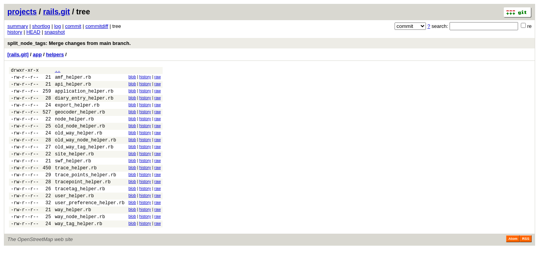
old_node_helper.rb (80, 136)
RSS (525, 265)
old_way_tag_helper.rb (84, 160)
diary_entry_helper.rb (84, 103)
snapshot (55, 32)
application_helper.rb (84, 95)
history (14, 32)
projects (22, 11)
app (37, 54)
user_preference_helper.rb (90, 225)
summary (17, 26)
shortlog (41, 26)
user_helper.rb (74, 217)
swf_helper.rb (73, 177)
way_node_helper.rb (80, 242)
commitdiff (96, 26)
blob (132, 78)
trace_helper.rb (76, 185)
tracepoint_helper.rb (83, 201)
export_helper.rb (77, 111)
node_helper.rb (74, 128)
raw (157, 78)
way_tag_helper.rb (78, 250)
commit (73, 26)
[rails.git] (18, 54)
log (57, 26)
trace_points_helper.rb (85, 193)
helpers (55, 54)
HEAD (33, 32)
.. (57, 71)
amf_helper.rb (73, 79)
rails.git (56, 11)
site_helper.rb (74, 168)
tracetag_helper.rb (80, 209)
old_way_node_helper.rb (85, 152)
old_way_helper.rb (78, 144)
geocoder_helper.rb (80, 120)
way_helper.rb (73, 234)
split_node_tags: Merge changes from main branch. (69, 43)
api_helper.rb (73, 87)
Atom (512, 265)
